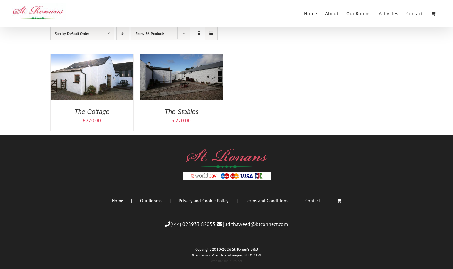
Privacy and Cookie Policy (204, 201)
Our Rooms (151, 201)
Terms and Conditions (267, 201)
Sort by (72, 33)
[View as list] (211, 33)
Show (149, 33)
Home (117, 201)
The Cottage (91, 111)
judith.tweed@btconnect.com (255, 224)
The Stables (181, 111)
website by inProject (226, 261)
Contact (312, 201)
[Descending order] (122, 33)
